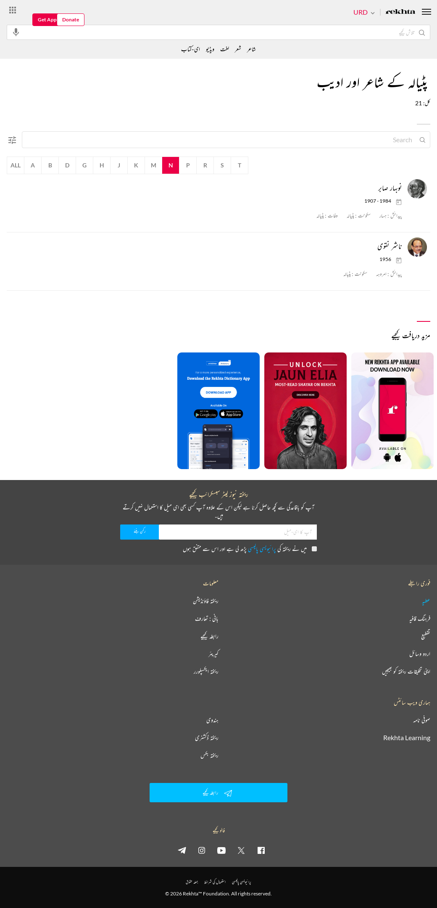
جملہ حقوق (192, 882)
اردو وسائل (419, 653)
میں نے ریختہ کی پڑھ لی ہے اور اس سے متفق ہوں (250, 549)
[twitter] (241, 850)
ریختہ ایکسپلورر (206, 671)
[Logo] (400, 12)
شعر (238, 49)
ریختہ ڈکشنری (206, 737)
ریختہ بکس (209, 755)
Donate (70, 19)
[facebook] (261, 850)
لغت (224, 49)
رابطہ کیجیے (209, 636)
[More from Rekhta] (12, 9)
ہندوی (212, 720)
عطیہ (426, 601)
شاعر (251, 49)
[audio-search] (16, 32)
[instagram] (201, 850)
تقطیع (425, 636)
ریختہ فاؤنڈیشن (205, 601)
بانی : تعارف (206, 618)
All (16, 165)
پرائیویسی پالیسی (262, 549)
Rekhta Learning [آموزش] (406, 737)
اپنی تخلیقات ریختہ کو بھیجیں (406, 671)
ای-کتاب (190, 49)
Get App (47, 19)
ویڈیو (210, 49)
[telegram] (182, 850)
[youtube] (221, 850)
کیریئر (213, 653)
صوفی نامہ (421, 720)
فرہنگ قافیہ (419, 618)
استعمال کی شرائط (215, 882)
